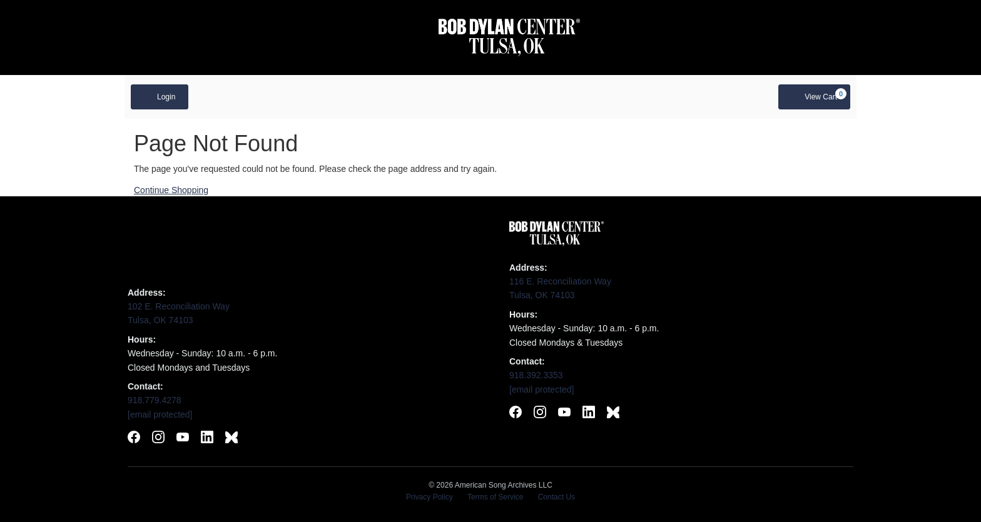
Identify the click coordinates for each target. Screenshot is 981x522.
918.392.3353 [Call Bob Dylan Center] (536, 375)
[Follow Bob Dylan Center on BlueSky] (613, 414)
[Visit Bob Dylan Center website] (510, 37)
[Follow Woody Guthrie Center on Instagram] (158, 439)
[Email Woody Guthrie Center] (160, 414)
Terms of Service (495, 497)
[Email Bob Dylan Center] (541, 389)
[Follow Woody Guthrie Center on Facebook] (134, 439)
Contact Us (556, 497)
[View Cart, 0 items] (814, 96)
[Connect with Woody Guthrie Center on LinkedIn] (207, 439)
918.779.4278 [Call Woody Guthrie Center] (154, 400)
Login (159, 96)
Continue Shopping (171, 190)
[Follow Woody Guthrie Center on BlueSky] (231, 439)
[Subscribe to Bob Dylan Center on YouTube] (564, 414)
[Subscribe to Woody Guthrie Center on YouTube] (182, 439)
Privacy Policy (429, 497)
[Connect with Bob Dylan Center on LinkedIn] (588, 414)
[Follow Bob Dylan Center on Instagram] (540, 414)
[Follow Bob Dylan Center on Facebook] (515, 414)
